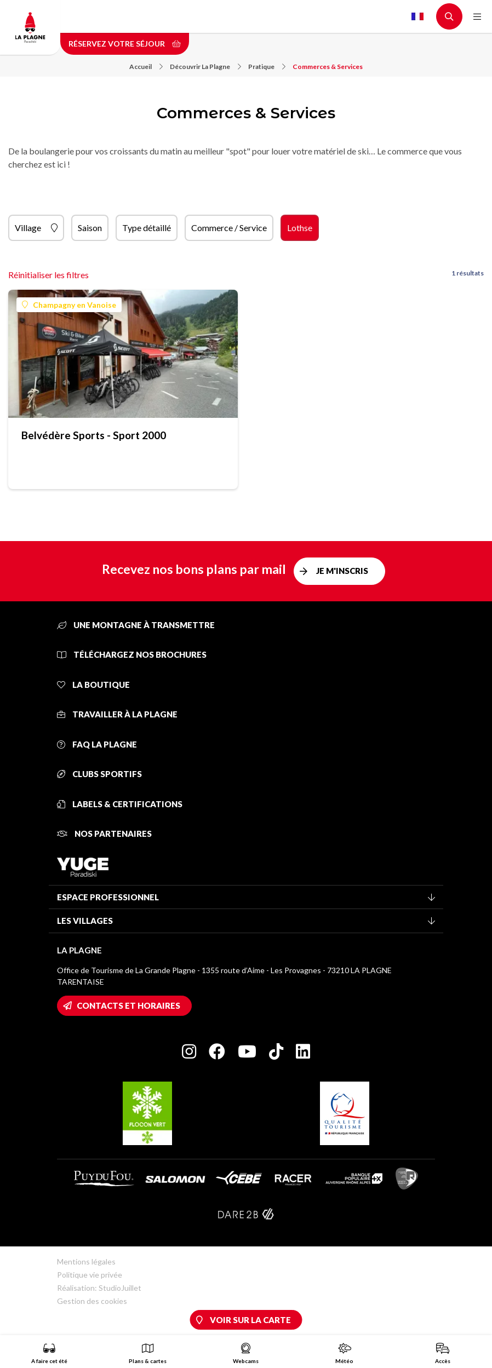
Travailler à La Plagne (117, 714)
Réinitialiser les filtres (48, 274)
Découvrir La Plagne (205, 66)
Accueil (146, 66)
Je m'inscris (342, 571)
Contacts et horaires (128, 1005)
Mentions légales (86, 1261)
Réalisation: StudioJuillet (99, 1287)
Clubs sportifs (99, 774)
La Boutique (93, 684)
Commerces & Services (328, 66)
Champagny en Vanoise (69, 304)
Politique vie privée (89, 1274)
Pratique (266, 66)
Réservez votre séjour (124, 43)
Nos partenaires (104, 833)
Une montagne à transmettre (136, 625)
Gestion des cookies (92, 1301)
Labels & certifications (119, 804)
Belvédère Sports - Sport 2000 (93, 435)
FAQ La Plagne (97, 744)
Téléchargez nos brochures (132, 654)
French (417, 16)
